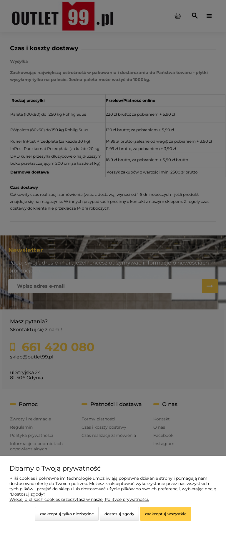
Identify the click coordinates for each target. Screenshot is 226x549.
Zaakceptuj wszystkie (166, 513)
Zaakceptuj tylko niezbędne (67, 513)
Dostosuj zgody (119, 513)
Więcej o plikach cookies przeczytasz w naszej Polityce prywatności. (79, 499)
